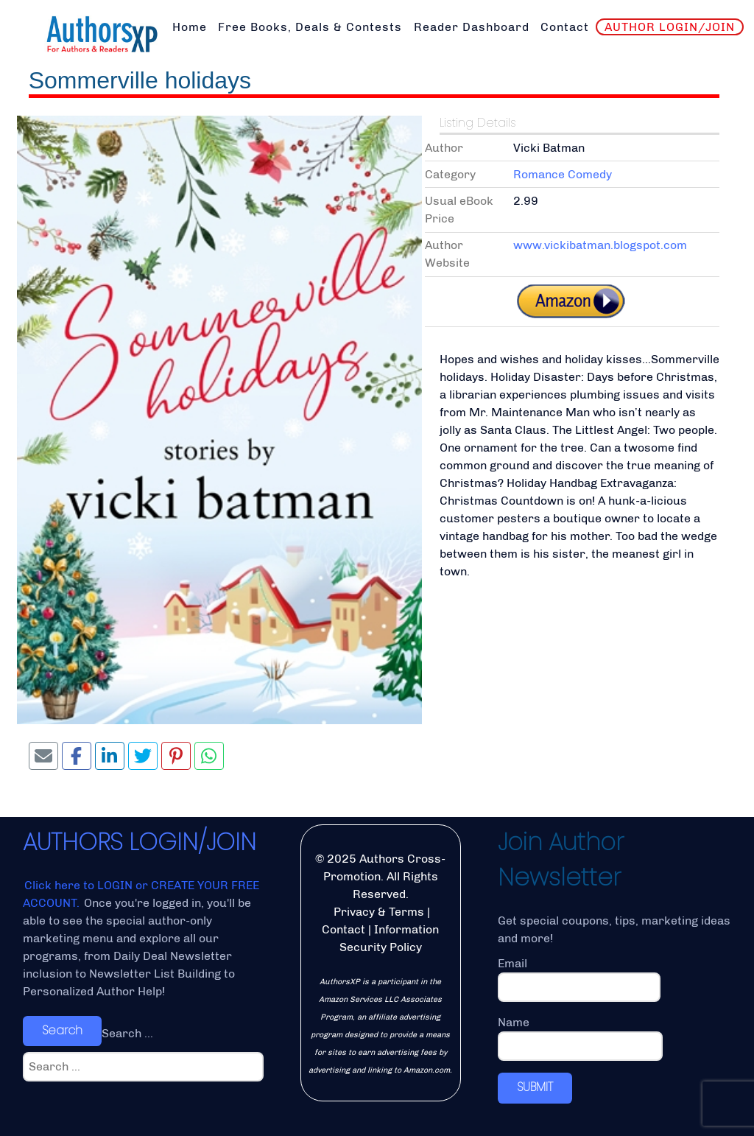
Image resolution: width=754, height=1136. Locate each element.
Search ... (127, 1033)
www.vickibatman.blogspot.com (600, 245)
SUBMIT (535, 1087)
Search (62, 1030)
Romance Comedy (562, 174)
